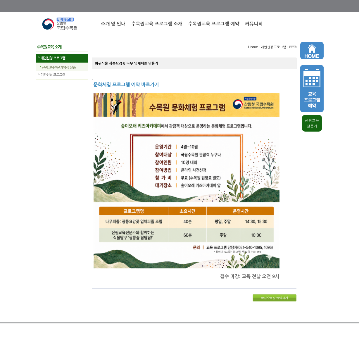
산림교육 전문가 (312, 123)
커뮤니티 (254, 24)
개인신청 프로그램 (53, 58)
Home (253, 47)
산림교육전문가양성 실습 (59, 67)
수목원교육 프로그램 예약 (213, 24)
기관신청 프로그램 (53, 75)
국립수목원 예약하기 (274, 298)
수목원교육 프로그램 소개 (156, 24)
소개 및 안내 (113, 24)
